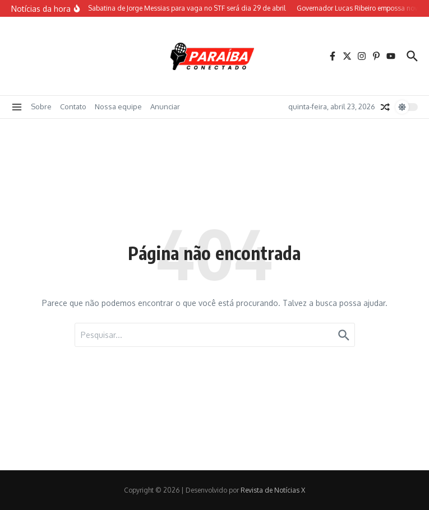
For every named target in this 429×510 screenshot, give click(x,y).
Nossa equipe (118, 106)
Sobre (41, 106)
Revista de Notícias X (273, 490)
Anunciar (165, 106)
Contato (73, 106)
